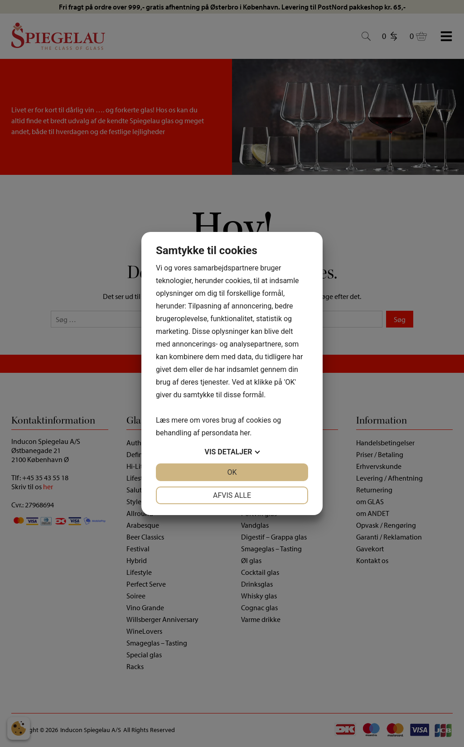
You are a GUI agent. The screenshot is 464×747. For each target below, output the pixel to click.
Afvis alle (232, 495)
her (245, 433)
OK (232, 472)
